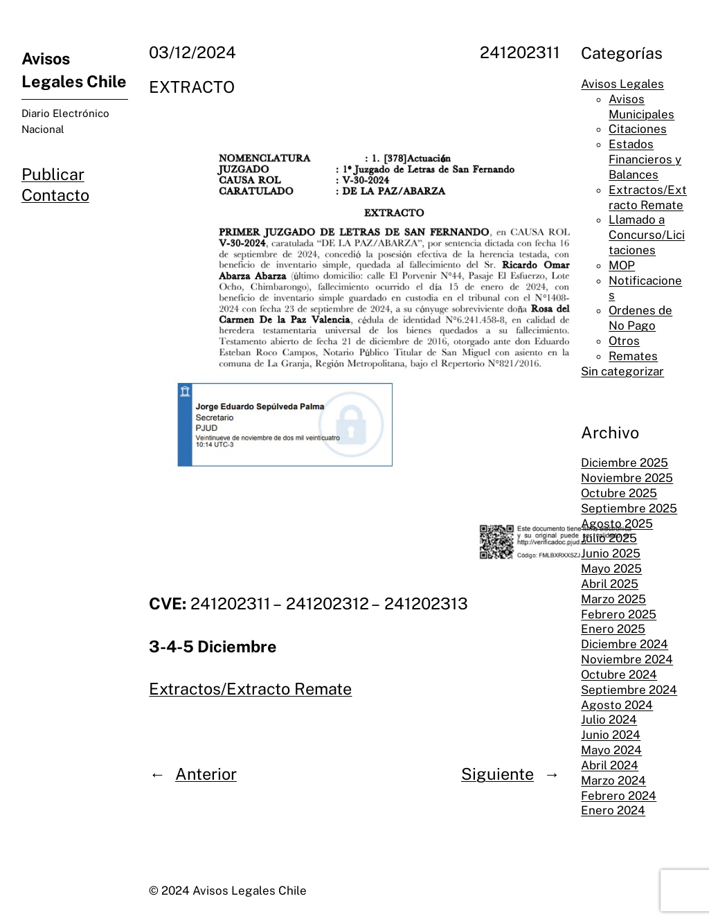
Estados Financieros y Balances (645, 159)
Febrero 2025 (618, 614)
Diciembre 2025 (624, 463)
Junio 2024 (610, 735)
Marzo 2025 (613, 599)
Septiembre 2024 (629, 690)
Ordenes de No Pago (640, 317)
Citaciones (638, 129)
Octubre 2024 (619, 674)
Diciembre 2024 (624, 644)
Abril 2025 (609, 584)
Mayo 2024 (611, 750)
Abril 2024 (609, 765)
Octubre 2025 (619, 493)
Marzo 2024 (613, 780)
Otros (624, 341)
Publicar (52, 174)
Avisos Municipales (641, 106)
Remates (633, 356)
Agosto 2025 (617, 523)
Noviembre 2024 (627, 659)
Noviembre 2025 (627, 478)
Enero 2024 (613, 810)
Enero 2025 (613, 629)
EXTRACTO (192, 87)
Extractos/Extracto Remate (250, 688)
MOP (622, 265)
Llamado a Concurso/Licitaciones (647, 235)
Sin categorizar (622, 371)
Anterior (206, 773)
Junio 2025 (610, 553)
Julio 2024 (609, 719)
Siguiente (497, 773)
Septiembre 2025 (629, 508)
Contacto (55, 195)
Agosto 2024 (617, 705)
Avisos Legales (622, 84)
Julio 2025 (609, 538)
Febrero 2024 (618, 796)
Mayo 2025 (611, 568)
